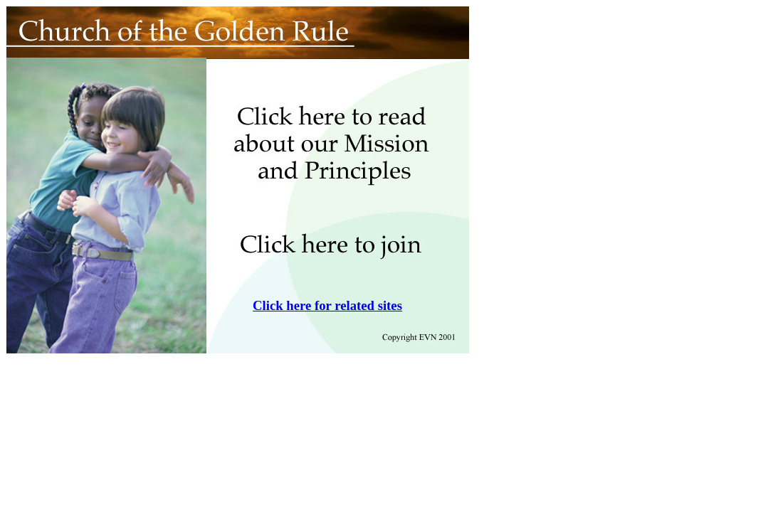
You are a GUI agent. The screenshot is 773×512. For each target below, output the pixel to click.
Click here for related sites (327, 305)
